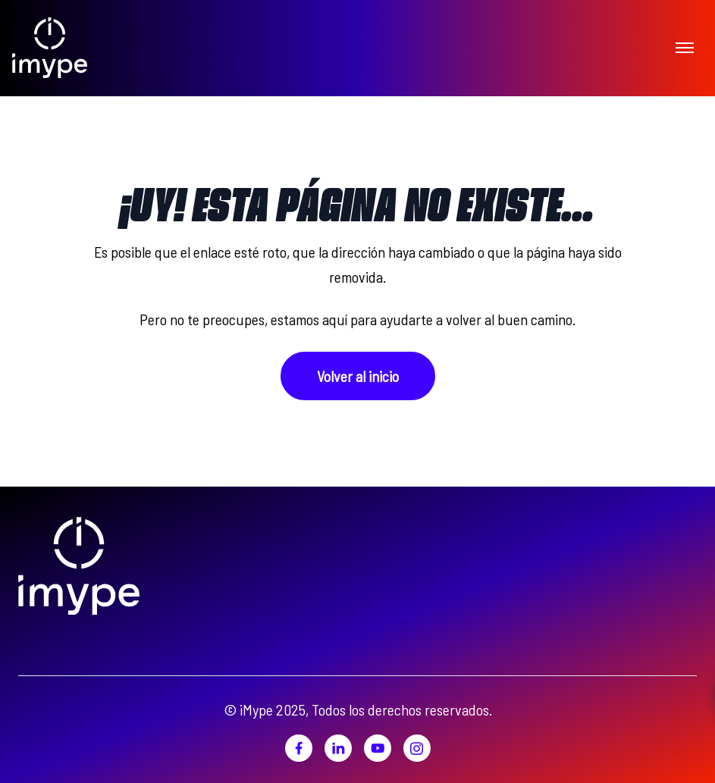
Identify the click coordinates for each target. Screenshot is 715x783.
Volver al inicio (358, 376)
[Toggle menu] (684, 46)
